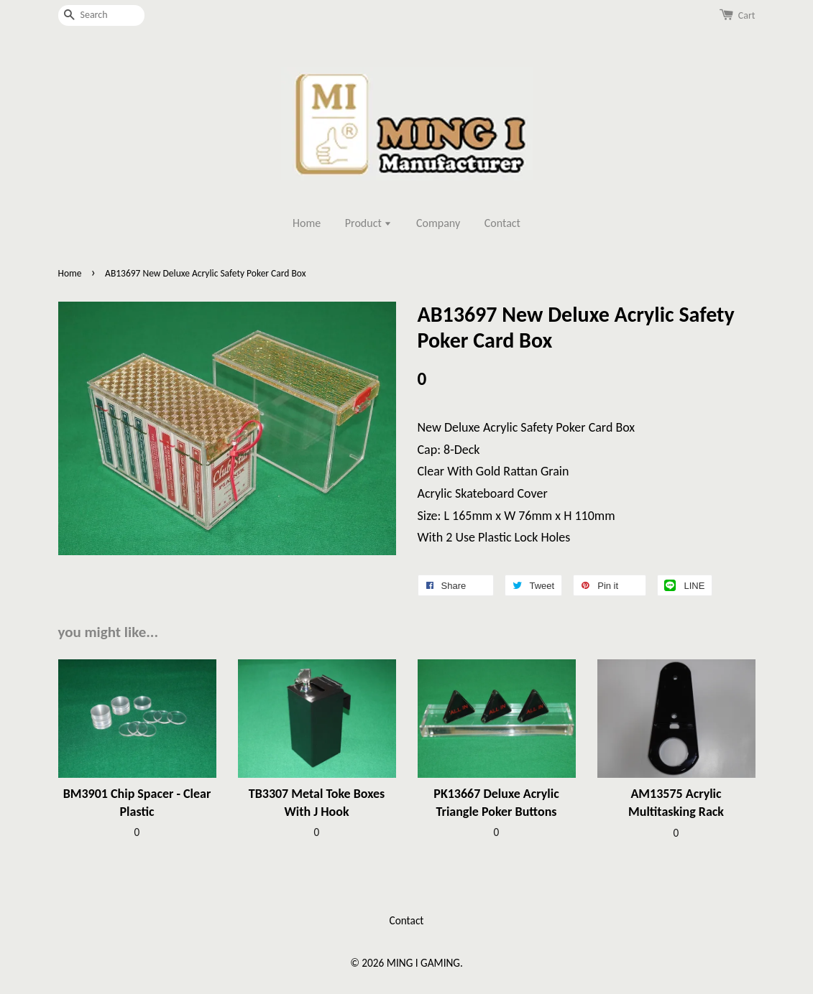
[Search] (101, 15)
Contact (502, 223)
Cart (746, 15)
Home (307, 223)
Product (368, 223)
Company (438, 223)
